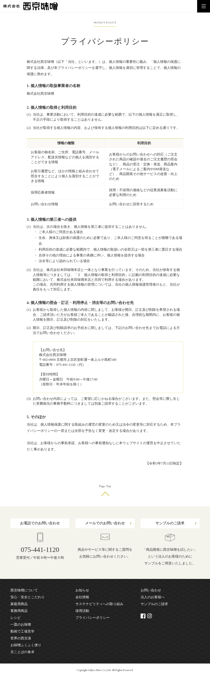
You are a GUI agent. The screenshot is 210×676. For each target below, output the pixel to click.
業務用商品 (19, 611)
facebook (143, 616)
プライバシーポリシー (92, 618)
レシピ (15, 618)
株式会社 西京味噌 (30, 6)
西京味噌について (24, 590)
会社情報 (82, 597)
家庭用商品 (19, 604)
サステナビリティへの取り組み (99, 604)
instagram (149, 616)
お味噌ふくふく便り (25, 645)
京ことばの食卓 (22, 652)
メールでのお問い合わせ (105, 523)
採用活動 (82, 611)
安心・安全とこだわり (27, 597)
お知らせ (82, 590)
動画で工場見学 (22, 631)
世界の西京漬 (20, 638)
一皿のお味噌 (20, 624)
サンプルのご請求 (169, 523)
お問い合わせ (151, 590)
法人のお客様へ (153, 597)
